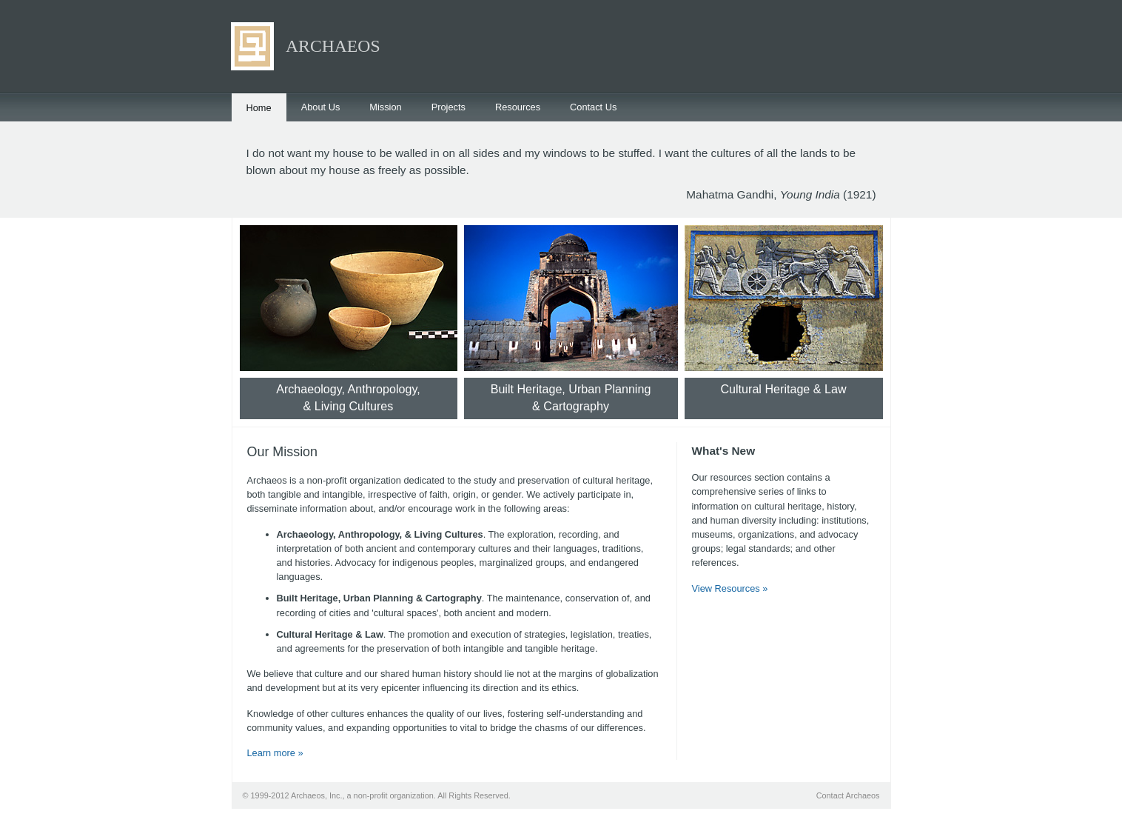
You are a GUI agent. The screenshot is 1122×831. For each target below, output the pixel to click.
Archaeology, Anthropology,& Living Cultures (348, 397)
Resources (517, 107)
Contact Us (593, 107)
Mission (385, 107)
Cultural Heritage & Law (783, 389)
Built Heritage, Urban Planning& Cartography (571, 397)
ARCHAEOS (333, 46)
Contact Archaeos (848, 795)
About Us (320, 107)
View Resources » (730, 588)
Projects (448, 107)
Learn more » (275, 752)
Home (259, 107)
